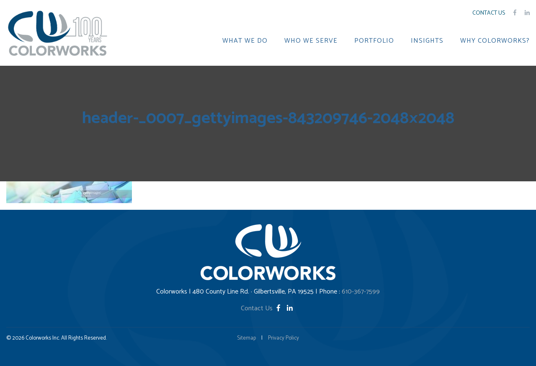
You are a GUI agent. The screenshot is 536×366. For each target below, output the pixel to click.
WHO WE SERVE (311, 41)
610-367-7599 (361, 291)
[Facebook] (279, 308)
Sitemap (246, 338)
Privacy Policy (283, 338)
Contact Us (488, 13)
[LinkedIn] (290, 308)
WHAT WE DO (245, 41)
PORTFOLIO (374, 41)
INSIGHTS (427, 41)
